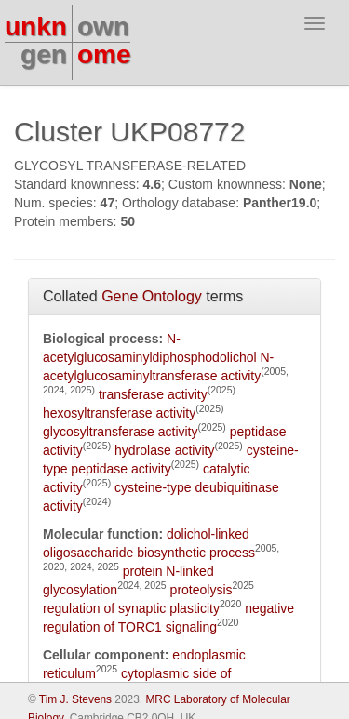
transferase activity (153, 394)
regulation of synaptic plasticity (131, 608)
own (103, 26)
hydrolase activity (164, 450)
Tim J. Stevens (75, 699)
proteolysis (201, 589)
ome (104, 54)
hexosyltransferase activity (119, 413)
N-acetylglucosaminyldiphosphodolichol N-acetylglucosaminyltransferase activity (158, 357)
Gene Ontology (151, 296)
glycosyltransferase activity (120, 431)
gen (43, 54)
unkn (36, 26)
